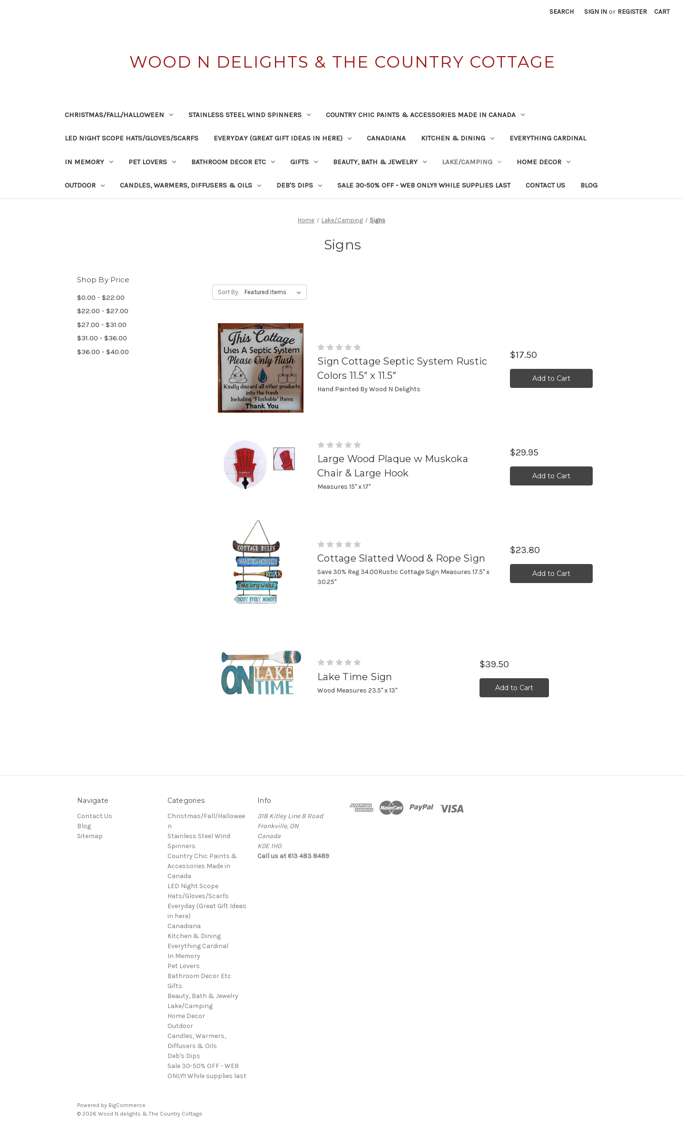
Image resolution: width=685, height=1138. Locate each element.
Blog (588, 185)
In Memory (89, 162)
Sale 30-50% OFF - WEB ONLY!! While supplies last (423, 185)
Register (632, 12)
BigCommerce (127, 1105)
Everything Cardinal (547, 138)
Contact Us (545, 185)
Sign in (595, 12)
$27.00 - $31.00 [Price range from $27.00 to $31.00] (102, 324)
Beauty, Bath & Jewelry (380, 162)
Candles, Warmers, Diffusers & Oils (190, 185)
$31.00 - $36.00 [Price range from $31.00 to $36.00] (102, 338)
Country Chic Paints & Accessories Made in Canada (425, 114)
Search (561, 12)
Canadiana (386, 138)
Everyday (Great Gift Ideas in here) (283, 138)
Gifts (304, 162)
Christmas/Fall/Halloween (119, 114)
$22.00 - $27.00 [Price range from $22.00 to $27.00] (102, 311)
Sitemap (90, 836)
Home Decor (543, 162)
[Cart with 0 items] (662, 11)
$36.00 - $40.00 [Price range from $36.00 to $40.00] (103, 351)
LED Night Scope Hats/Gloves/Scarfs (131, 138)
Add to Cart (551, 378)
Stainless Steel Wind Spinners (249, 114)
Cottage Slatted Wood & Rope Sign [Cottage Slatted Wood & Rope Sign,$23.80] (401, 558)
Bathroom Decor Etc (233, 162)
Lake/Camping (471, 162)
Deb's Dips (299, 185)
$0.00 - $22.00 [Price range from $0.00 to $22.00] (101, 297)
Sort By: (228, 292)
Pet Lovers (152, 162)
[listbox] (274, 292)
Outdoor (85, 185)
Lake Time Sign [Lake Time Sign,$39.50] (354, 677)
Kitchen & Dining (457, 138)
